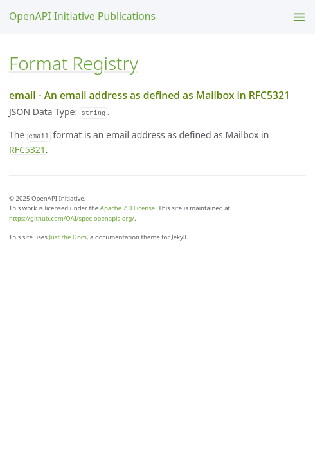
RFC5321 (27, 149)
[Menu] (299, 17)
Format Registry (73, 63)
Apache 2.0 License (128, 208)
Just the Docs (68, 237)
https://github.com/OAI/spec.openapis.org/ (71, 218)
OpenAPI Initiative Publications (82, 16)
